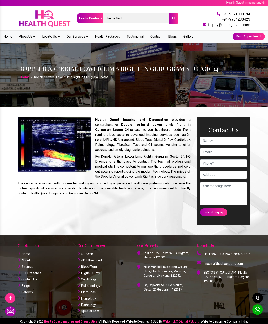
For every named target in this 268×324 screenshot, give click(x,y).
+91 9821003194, (218, 253)
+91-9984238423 (236, 19)
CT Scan (85, 253)
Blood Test (87, 266)
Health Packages (107, 36)
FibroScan (86, 291)
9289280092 (240, 253)
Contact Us (27, 278)
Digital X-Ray (88, 272)
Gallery (188, 36)
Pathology (86, 304)
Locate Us (51, 36)
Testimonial (135, 36)
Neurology (86, 298)
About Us (27, 36)
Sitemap (26, 266)
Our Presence (29, 272)
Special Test (88, 310)
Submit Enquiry (214, 211)
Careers (25, 291)
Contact (155, 36)
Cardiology (87, 278)
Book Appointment (248, 36)
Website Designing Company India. (224, 320)
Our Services (77, 36)
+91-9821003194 (236, 14)
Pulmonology (88, 285)
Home (8, 36)
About (24, 259)
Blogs (172, 36)
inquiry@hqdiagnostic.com (229, 25)
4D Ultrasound (89, 259)
